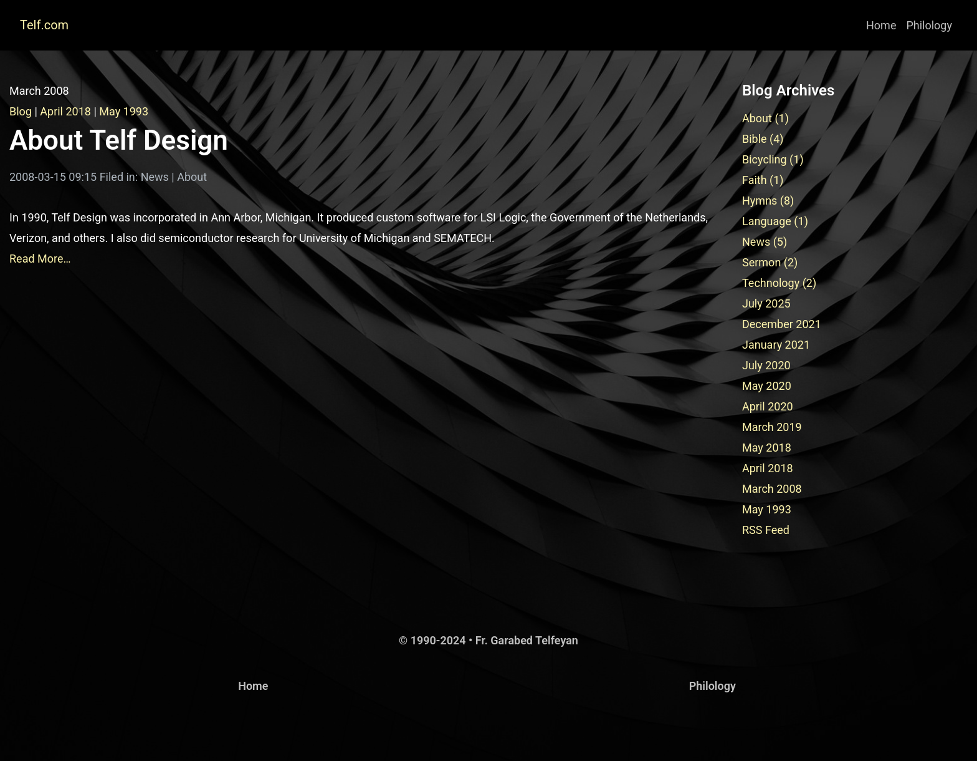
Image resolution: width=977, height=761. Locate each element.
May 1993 (123, 111)
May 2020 (766, 385)
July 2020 (766, 365)
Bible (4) (763, 138)
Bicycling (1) (773, 159)
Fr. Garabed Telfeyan (526, 640)
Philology (929, 25)
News (155, 176)
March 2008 (772, 488)
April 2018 (65, 111)
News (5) (764, 241)
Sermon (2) (770, 262)
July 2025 (766, 303)
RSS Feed (765, 529)
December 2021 (781, 324)
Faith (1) (763, 180)
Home (881, 25)
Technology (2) (779, 282)
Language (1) (775, 221)
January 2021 (776, 344)
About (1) (765, 118)
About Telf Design (118, 140)
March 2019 (772, 427)
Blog (20, 111)
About (192, 176)
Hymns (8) (768, 200)
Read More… (40, 258)
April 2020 (767, 406)
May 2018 (766, 447)
